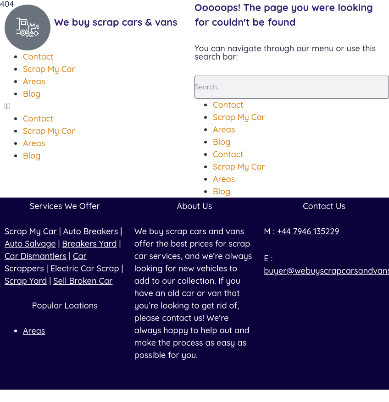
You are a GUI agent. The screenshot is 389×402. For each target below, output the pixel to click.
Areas (224, 129)
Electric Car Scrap (84, 268)
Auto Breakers (90, 231)
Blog (221, 142)
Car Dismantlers (36, 256)
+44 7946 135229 (308, 231)
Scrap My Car (239, 117)
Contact (228, 104)
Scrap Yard (26, 280)
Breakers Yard (89, 243)
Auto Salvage (30, 243)
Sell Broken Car (82, 280)
